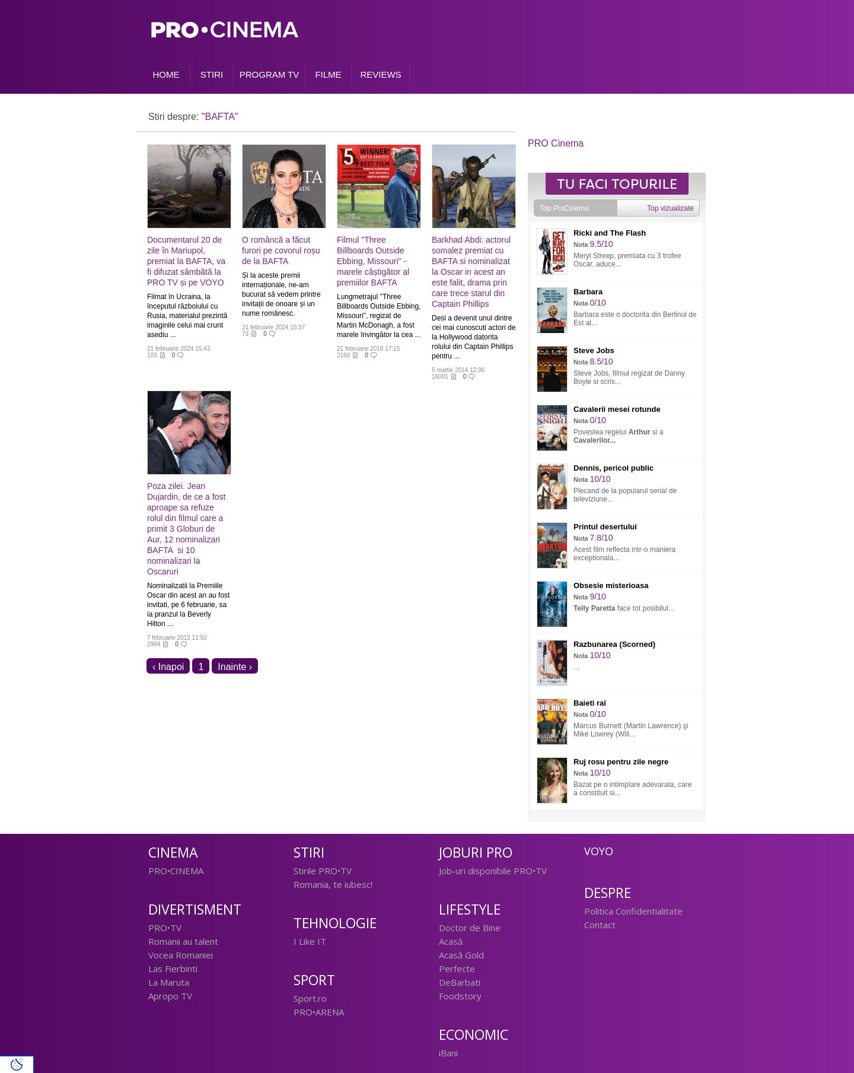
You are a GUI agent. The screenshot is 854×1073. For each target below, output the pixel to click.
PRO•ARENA (319, 1012)
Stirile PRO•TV (323, 870)
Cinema (173, 852)
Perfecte (457, 968)
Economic (473, 1035)
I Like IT (310, 941)
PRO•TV (164, 927)
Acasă (451, 941)
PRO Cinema (556, 143)
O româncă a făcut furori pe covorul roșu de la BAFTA (281, 250)
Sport (314, 980)
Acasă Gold (461, 955)
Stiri (309, 852)
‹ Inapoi (168, 667)
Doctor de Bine (470, 927)
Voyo (598, 851)
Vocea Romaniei (180, 955)
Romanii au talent (183, 941)
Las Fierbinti (172, 968)
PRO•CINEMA (175, 870)
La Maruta (168, 982)
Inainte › (235, 667)
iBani (448, 1052)
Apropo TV (170, 996)
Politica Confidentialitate (633, 911)
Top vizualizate (670, 208)
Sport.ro (310, 998)
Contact (600, 924)
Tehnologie (335, 923)
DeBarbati (459, 982)
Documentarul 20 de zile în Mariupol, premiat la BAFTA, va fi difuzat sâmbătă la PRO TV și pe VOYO (186, 261)
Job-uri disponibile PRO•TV (493, 870)
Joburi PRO (475, 852)
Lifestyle (470, 909)
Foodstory (460, 996)
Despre (607, 893)
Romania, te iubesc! (333, 884)
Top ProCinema (564, 208)
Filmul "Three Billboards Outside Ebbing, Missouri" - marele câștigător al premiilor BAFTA (373, 261)
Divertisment (194, 909)
